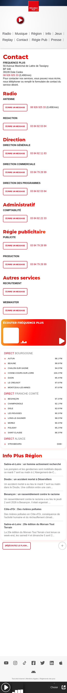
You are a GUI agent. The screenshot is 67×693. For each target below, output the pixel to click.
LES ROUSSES (35, 413)
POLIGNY (35, 428)
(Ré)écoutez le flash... (16, 546)
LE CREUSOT (35, 383)
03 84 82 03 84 (38, 126)
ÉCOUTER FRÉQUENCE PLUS (23, 322)
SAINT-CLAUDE (35, 433)
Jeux (59, 33)
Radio (7, 33)
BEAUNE (35, 363)
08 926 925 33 (10, 75)
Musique (22, 33)
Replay (8, 40)
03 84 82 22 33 (38, 218)
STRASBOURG (35, 444)
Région (37, 33)
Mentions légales (32, 679)
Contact (23, 40)
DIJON (35, 378)
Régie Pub (40, 40)
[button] (5, 687)
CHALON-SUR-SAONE (35, 368)
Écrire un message (15, 107)
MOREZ (35, 423)
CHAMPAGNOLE (35, 404)
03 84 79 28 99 (38, 172)
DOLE (35, 408)
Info (49, 33)
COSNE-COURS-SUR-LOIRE (35, 373)
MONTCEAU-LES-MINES (35, 387)
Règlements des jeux (47, 679)
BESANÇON (35, 399)
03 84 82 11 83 (38, 153)
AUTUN (35, 358)
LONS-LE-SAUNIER (35, 418)
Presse (57, 40)
